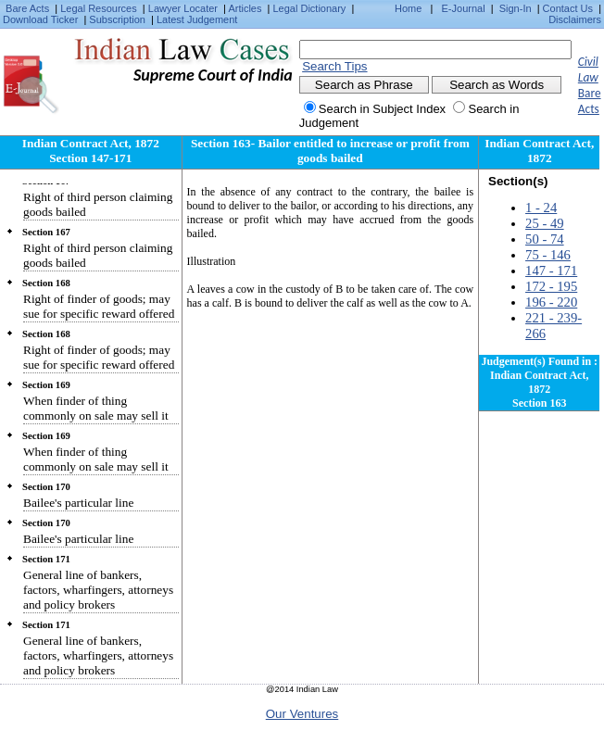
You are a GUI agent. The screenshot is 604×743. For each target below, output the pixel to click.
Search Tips (334, 66)
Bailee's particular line (78, 503)
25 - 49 (544, 223)
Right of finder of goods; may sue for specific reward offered (98, 306)
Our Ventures (302, 714)
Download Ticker (40, 19)
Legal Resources (98, 8)
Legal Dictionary (309, 8)
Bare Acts (27, 8)
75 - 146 (548, 254)
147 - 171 (551, 270)
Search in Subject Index (382, 109)
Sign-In (515, 8)
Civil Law (588, 69)
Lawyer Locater (183, 8)
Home (408, 8)
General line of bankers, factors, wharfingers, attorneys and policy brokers (98, 589)
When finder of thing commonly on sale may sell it (96, 408)
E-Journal (463, 8)
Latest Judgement (197, 19)
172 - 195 (551, 286)
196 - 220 (551, 302)
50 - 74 (544, 239)
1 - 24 (541, 207)
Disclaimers (574, 19)
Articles (244, 8)
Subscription (117, 19)
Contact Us (568, 8)
